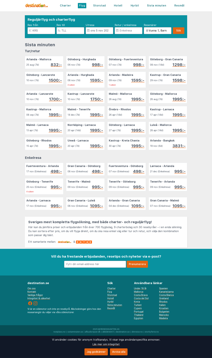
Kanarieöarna (166, 291)
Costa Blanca (166, 295)
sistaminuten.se (75, 332)
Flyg (82, 5)
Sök (178, 30)
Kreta (137, 301)
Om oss (31, 288)
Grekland (164, 298)
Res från (32, 25)
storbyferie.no (152, 332)
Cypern (138, 308)
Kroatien (163, 308)
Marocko (164, 315)
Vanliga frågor (35, 295)
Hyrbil (135, 5)
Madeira (163, 318)
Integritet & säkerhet (38, 298)
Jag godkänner (96, 351)
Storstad (99, 5)
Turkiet (138, 305)
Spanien (163, 288)
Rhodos (163, 301)
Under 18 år (140, 288)
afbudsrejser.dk (92, 332)
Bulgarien (164, 311)
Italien (162, 305)
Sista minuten (156, 5)
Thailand (138, 315)
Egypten (138, 318)
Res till (60, 25)
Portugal (138, 311)
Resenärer (150, 25)
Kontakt (31, 291)
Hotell (118, 5)
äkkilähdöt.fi (108, 332)
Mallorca (138, 291)
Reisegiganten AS (109, 329)
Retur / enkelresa (125, 25)
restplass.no (59, 332)
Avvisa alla (118, 351)
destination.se (123, 332)
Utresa (90, 25)
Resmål (179, 5)
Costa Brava (141, 295)
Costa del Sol (141, 298)
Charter (65, 5)
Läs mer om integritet (106, 344)
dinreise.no (137, 332)
